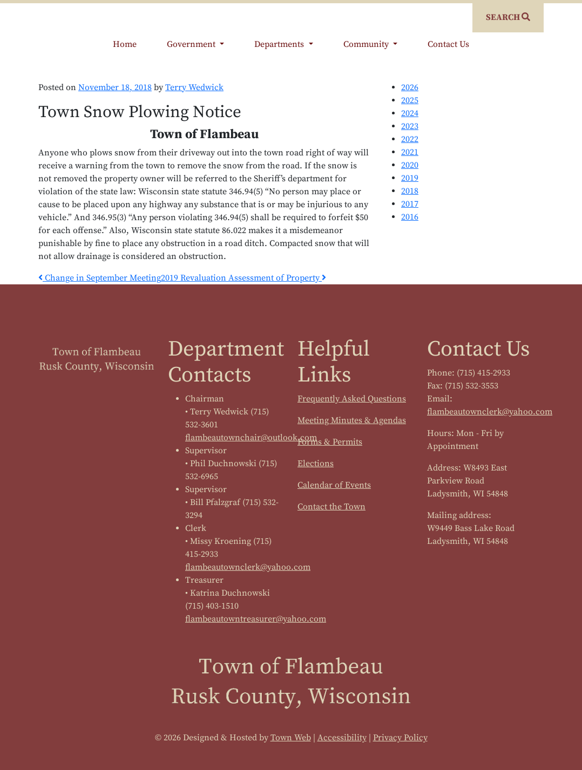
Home (125, 44)
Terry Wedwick (194, 87)
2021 (409, 152)
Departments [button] (280, 44)
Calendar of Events (334, 485)
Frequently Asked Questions (351, 398)
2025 (409, 100)
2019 (409, 178)
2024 (409, 113)
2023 (409, 126)
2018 (409, 191)
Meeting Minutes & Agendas (351, 420)
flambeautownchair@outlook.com (251, 437)
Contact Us (448, 44)
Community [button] (367, 44)
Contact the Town (331, 506)
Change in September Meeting (99, 277)
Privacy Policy (400, 737)
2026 (409, 87)
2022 (409, 139)
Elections (315, 463)
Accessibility (342, 737)
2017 (409, 204)
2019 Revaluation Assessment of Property (243, 277)
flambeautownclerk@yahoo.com (247, 567)
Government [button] (192, 44)
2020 (409, 165)
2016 (409, 217)
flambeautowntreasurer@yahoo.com (255, 619)
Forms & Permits (329, 442)
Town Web (290, 737)
